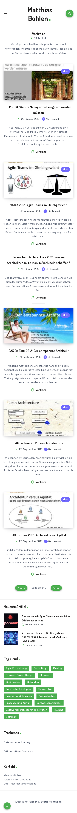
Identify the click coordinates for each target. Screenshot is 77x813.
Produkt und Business (19, 696)
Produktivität (47, 696)
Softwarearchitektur (49, 702)
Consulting (40, 668)
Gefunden (33, 682)
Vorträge (41, 151)
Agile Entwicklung (16, 668)
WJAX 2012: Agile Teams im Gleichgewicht (38, 205)
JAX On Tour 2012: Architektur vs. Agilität (38, 535)
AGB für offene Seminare (18, 751)
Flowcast (45, 675)
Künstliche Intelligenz (18, 689)
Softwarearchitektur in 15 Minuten (26, 709)
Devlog (57, 668)
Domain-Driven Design (19, 675)
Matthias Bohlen (39, 13)
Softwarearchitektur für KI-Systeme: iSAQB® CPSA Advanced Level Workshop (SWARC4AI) (44, 637)
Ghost (33, 801)
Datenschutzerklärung (17, 742)
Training (58, 709)
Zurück (21, 588)
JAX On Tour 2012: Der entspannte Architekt (38, 351)
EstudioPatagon (51, 801)
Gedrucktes (13, 682)
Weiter (56, 588)
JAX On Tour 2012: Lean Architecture (38, 443)
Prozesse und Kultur (18, 702)
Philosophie (45, 689)
